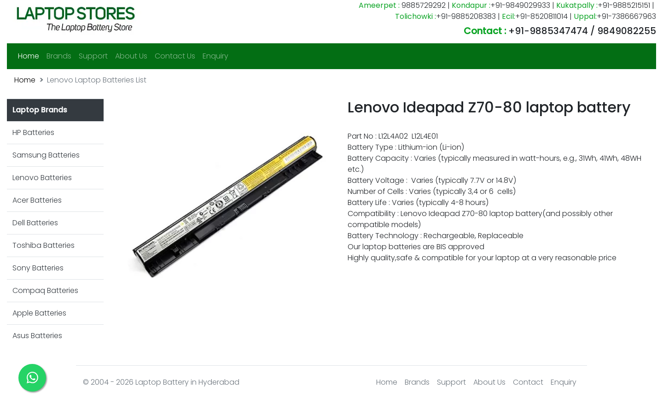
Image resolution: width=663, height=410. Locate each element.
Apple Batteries (39, 313)
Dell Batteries (35, 222)
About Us (131, 56)
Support (93, 56)
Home (30, 55)
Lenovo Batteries (42, 177)
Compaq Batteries (45, 290)
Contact (528, 382)
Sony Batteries (38, 268)
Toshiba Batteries (43, 245)
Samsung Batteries (46, 155)
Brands (59, 56)
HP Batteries (33, 132)
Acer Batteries (37, 200)
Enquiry (215, 56)
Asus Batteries (37, 335)
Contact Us (175, 56)
